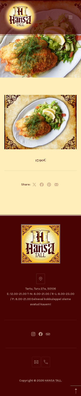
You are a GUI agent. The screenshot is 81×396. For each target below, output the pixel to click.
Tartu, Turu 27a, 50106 (40, 289)
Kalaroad (40, 54)
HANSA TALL (53, 380)
